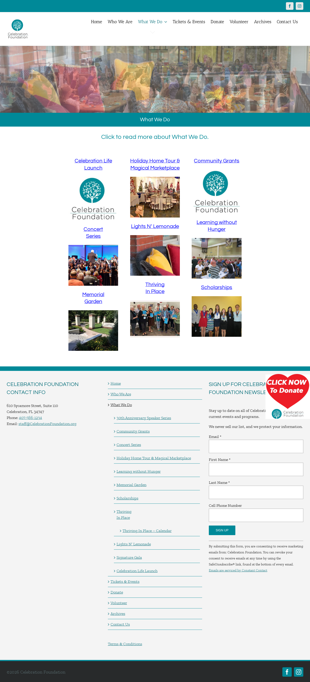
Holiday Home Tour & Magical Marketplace (154, 458)
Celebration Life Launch (137, 570)
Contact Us (120, 624)
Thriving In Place (124, 514)
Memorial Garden (131, 484)
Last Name (219, 482)
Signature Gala (129, 557)
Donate (117, 592)
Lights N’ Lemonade (155, 226)
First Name (219, 459)
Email (215, 436)
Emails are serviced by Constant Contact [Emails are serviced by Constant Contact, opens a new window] (238, 570)
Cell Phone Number (225, 505)
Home (116, 383)
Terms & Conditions (125, 643)
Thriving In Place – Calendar (147, 530)
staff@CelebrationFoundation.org (47, 423)
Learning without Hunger (139, 471)
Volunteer (119, 602)
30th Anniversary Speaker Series (144, 417)
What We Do (121, 404)
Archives (118, 613)
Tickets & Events (125, 581)
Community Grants (216, 161)
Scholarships (216, 287)
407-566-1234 (30, 417)
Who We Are (121, 394)
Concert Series (129, 444)
